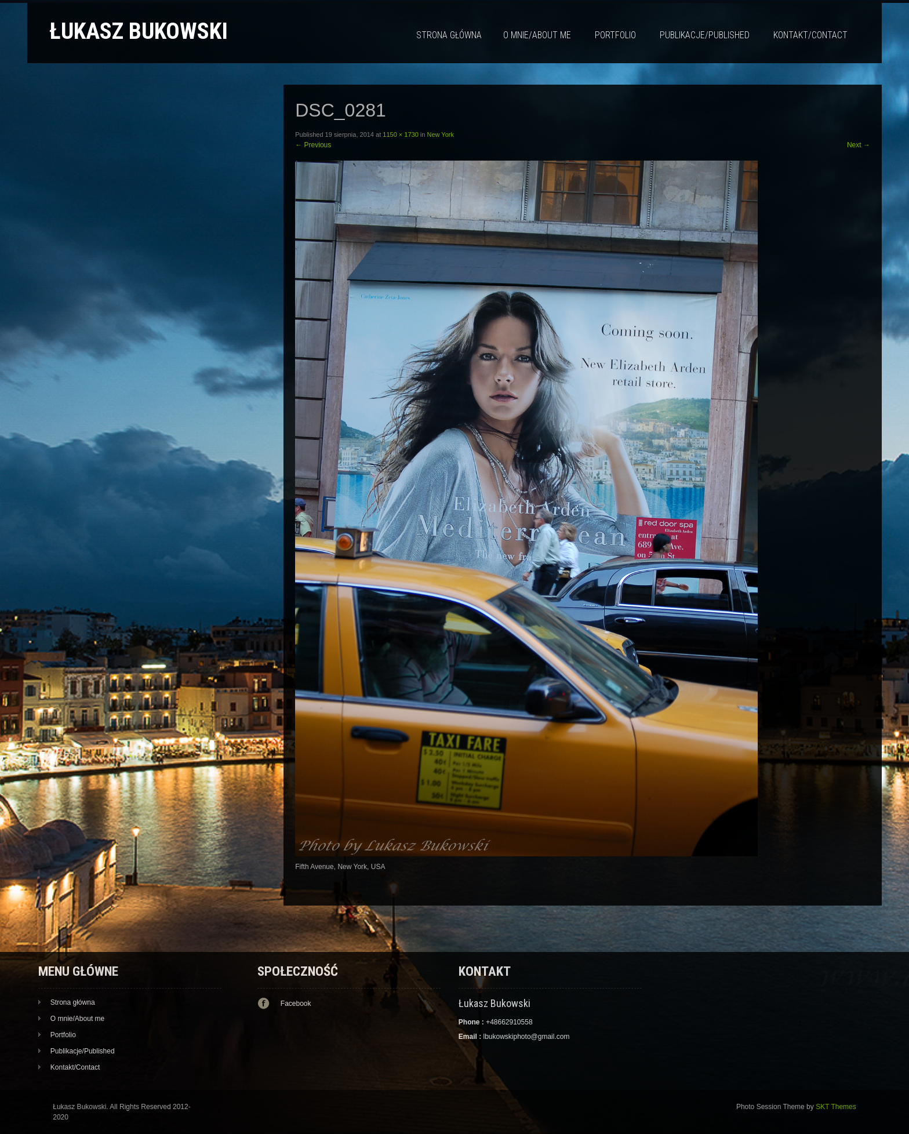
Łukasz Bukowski (138, 31)
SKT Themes (836, 1107)
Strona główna (449, 35)
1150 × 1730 (400, 134)
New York (440, 134)
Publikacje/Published (705, 35)
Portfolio (615, 35)
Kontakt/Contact (810, 35)
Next (858, 145)
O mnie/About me (537, 35)
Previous (313, 145)
